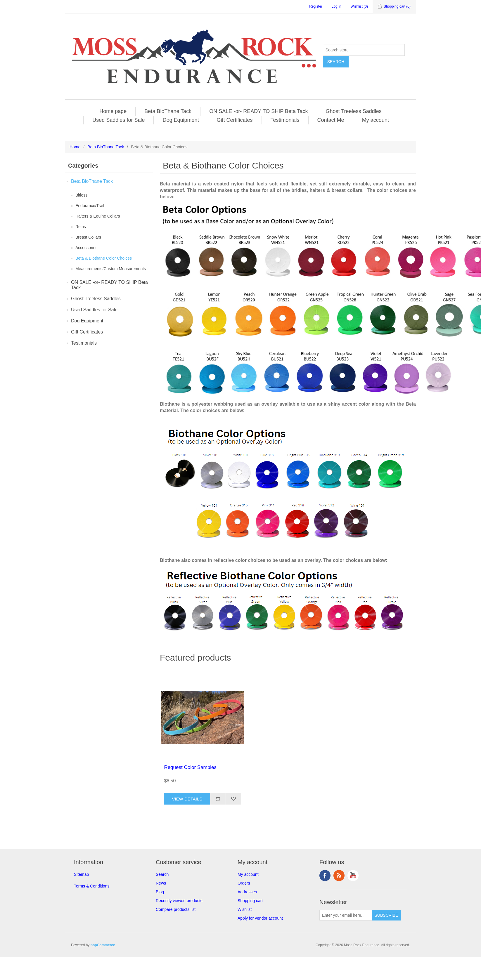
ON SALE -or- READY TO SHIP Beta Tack (258, 111)
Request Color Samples (190, 767)
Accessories (86, 247)
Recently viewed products (179, 900)
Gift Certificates (235, 120)
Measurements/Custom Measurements (110, 268)
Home (75, 147)
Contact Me (330, 120)
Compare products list (175, 909)
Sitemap (81, 874)
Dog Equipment (180, 120)
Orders (244, 883)
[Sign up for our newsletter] (345, 915)
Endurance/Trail (89, 205)
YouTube (353, 875)
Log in (336, 6)
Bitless (81, 195)
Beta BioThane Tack (167, 111)
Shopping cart (250, 900)
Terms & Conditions (91, 886)
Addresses (247, 892)
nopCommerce (103, 945)
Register (315, 6)
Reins (80, 226)
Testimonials (285, 120)
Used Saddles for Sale (118, 120)
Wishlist (245, 909)
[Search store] (364, 50)
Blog (160, 892)
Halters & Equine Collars (97, 216)
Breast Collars (88, 237)
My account (375, 120)
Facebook (325, 875)
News (161, 883)
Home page (113, 111)
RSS (339, 875)
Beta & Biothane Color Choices (103, 258)
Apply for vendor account (260, 918)
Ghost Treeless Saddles (354, 111)
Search (162, 874)
